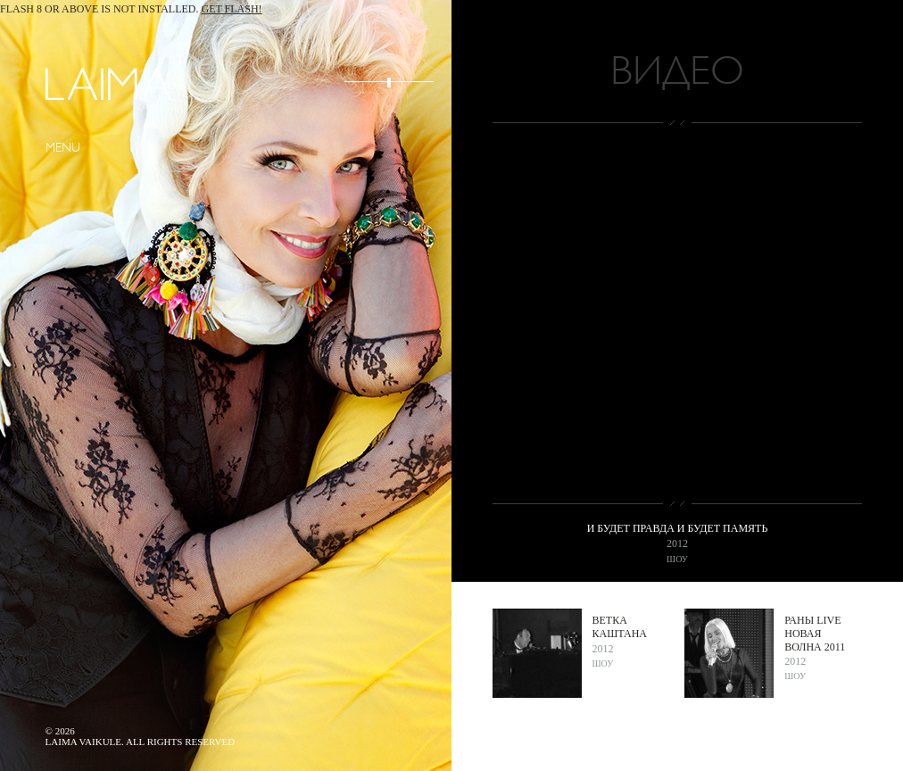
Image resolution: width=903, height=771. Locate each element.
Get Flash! (232, 9)
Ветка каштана (619, 627)
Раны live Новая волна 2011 (814, 633)
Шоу (677, 559)
